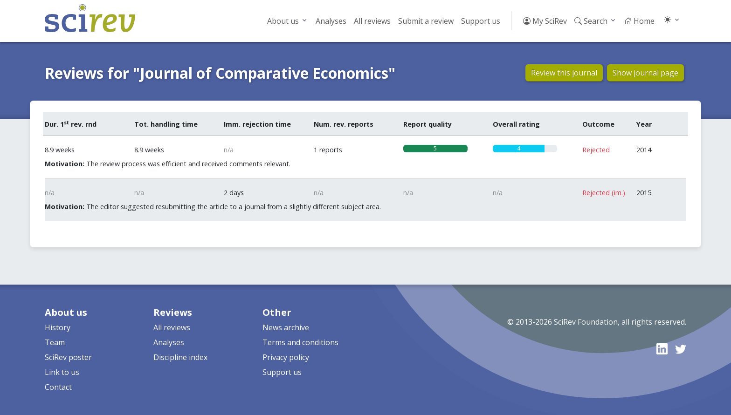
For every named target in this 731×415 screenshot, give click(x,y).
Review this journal (564, 73)
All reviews (372, 21)
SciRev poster (68, 357)
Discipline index (180, 357)
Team (55, 342)
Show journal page (645, 73)
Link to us (62, 372)
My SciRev (545, 21)
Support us (480, 21)
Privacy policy (285, 357)
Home (639, 21)
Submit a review (426, 21)
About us (283, 21)
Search (590, 21)
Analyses (331, 21)
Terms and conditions (300, 342)
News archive (285, 327)
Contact (58, 387)
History (57, 327)
